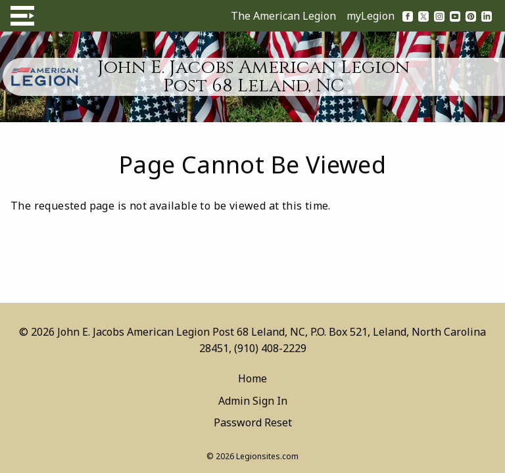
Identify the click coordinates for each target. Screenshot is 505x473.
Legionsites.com (267, 456)
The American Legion (283, 16)
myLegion (371, 16)
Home (252, 378)
